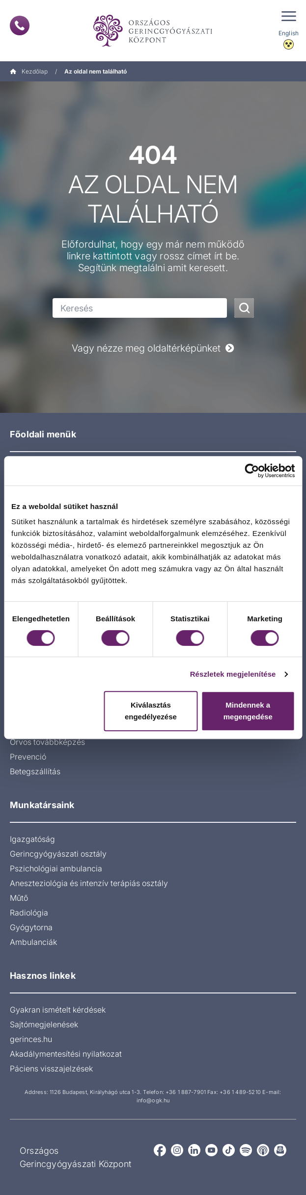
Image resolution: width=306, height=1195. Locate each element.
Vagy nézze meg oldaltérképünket (153, 348)
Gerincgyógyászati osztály (58, 854)
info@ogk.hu (153, 1100)
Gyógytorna (31, 927)
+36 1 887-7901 (186, 1092)
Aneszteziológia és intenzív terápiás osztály (89, 883)
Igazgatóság (32, 839)
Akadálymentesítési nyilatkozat (66, 1054)
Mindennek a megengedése (248, 711)
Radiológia (29, 912)
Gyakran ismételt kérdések (58, 1010)
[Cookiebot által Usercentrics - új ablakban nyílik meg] (252, 470)
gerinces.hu (31, 1039)
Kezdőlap (29, 71)
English (288, 33)
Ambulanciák (33, 942)
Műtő (19, 898)
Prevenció (28, 757)
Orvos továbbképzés (47, 742)
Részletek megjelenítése (233, 674)
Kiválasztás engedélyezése (151, 711)
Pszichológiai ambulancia (56, 868)
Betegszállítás (35, 771)
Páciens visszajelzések (51, 1068)
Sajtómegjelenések (44, 1024)
